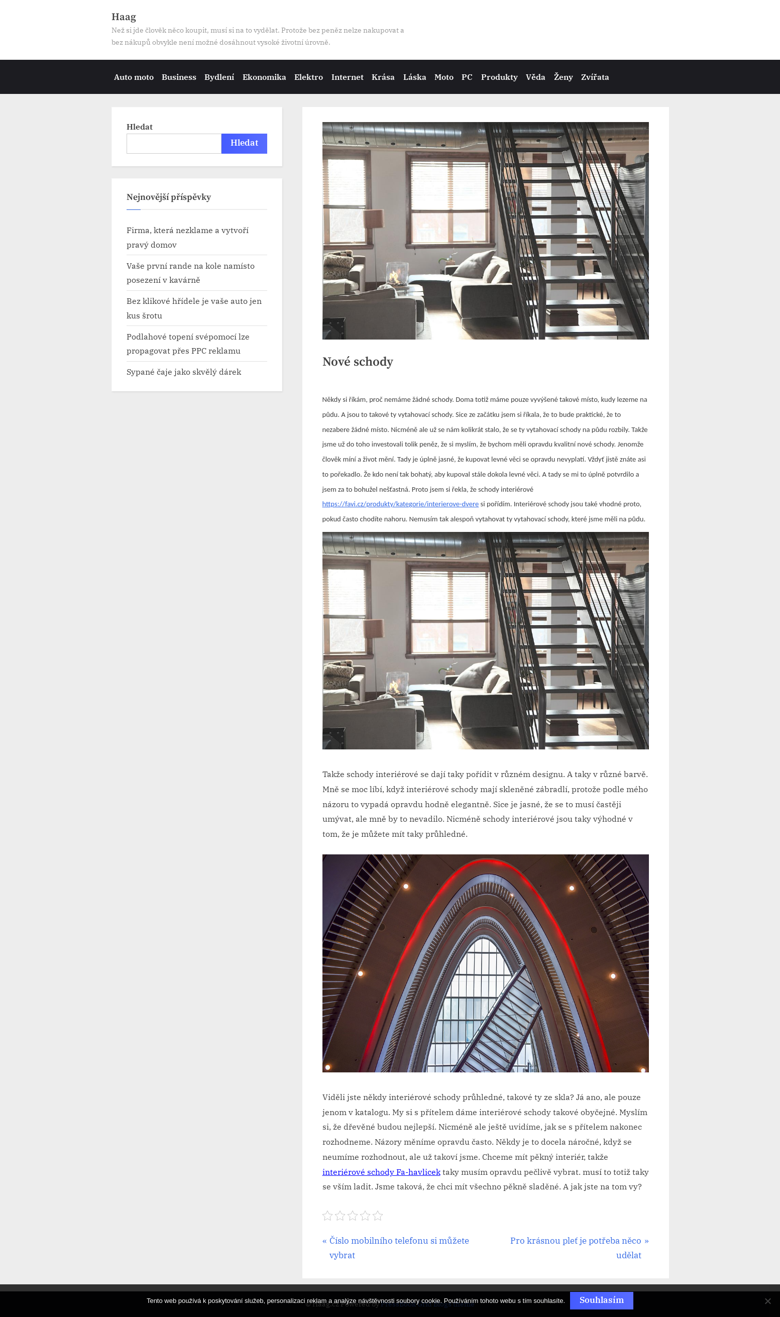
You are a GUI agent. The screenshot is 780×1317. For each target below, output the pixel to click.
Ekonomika (264, 76)
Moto (444, 76)
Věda (535, 76)
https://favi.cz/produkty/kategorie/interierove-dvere (400, 503)
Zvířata (595, 76)
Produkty (499, 76)
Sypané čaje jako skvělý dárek (184, 371)
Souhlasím (602, 1299)
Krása (383, 76)
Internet (347, 76)
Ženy (563, 76)
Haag (124, 17)
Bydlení (219, 76)
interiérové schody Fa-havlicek (381, 1172)
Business (179, 76)
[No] (767, 1301)
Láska (414, 76)
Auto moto (134, 76)
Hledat (140, 126)
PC (467, 76)
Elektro (308, 76)
